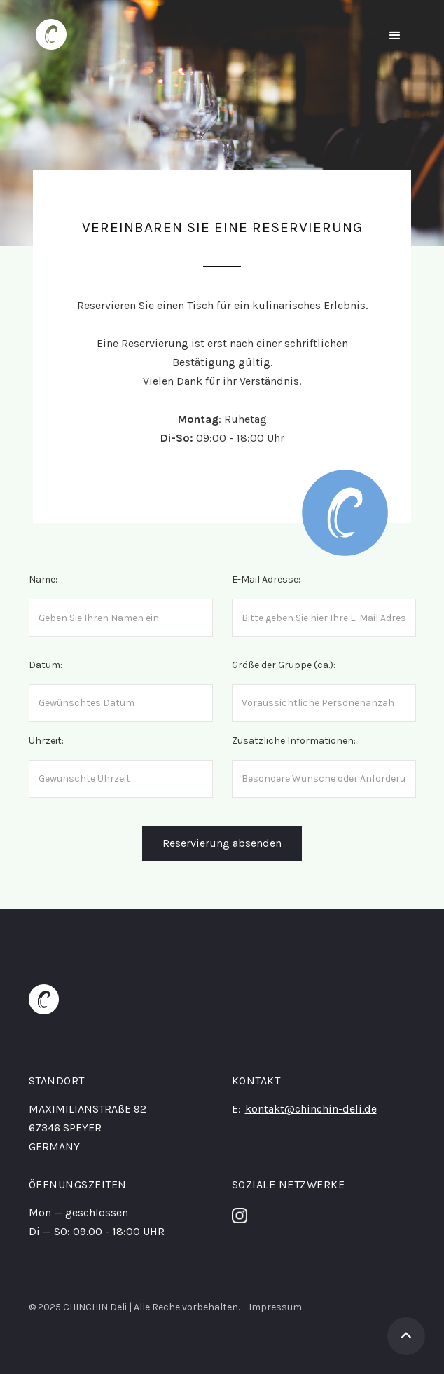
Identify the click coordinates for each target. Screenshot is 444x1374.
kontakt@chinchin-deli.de (311, 1108)
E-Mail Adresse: (266, 579)
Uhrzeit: (46, 741)
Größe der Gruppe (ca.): (283, 665)
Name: (43, 579)
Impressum (275, 1307)
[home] (48, 34)
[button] (395, 36)
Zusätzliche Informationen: (294, 741)
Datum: (45, 665)
